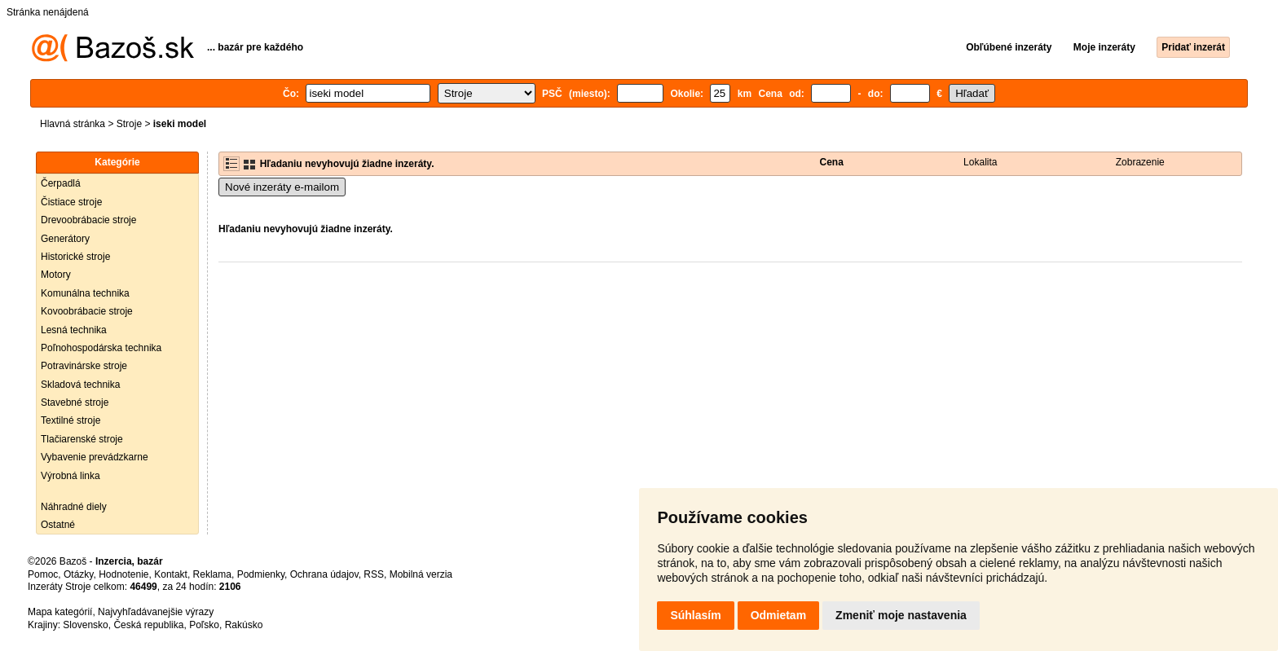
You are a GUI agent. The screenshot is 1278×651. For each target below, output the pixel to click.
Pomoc (43, 574)
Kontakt (170, 574)
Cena (832, 162)
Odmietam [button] (778, 615)
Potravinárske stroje (84, 366)
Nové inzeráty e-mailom (282, 187)
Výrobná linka (70, 476)
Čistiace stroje (71, 202)
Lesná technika (74, 330)
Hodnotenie (123, 574)
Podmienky (260, 574)
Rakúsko (244, 625)
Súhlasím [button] (695, 615)
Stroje (129, 124)
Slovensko (85, 625)
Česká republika (148, 625)
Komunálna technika (85, 293)
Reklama (212, 574)
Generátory (65, 238)
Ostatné (58, 524)
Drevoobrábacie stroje (88, 220)
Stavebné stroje (74, 402)
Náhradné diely (74, 506)
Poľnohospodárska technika (101, 348)
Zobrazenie (1140, 162)
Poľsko (204, 625)
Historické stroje (75, 256)
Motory (56, 274)
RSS (374, 574)
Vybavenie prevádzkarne (94, 457)
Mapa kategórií (60, 612)
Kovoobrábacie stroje (87, 311)
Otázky (78, 574)
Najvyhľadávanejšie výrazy (156, 612)
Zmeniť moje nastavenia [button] (901, 615)
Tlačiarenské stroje (82, 439)
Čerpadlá (61, 183)
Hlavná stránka (72, 124)
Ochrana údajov (324, 574)
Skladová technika (80, 384)
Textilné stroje (70, 420)
